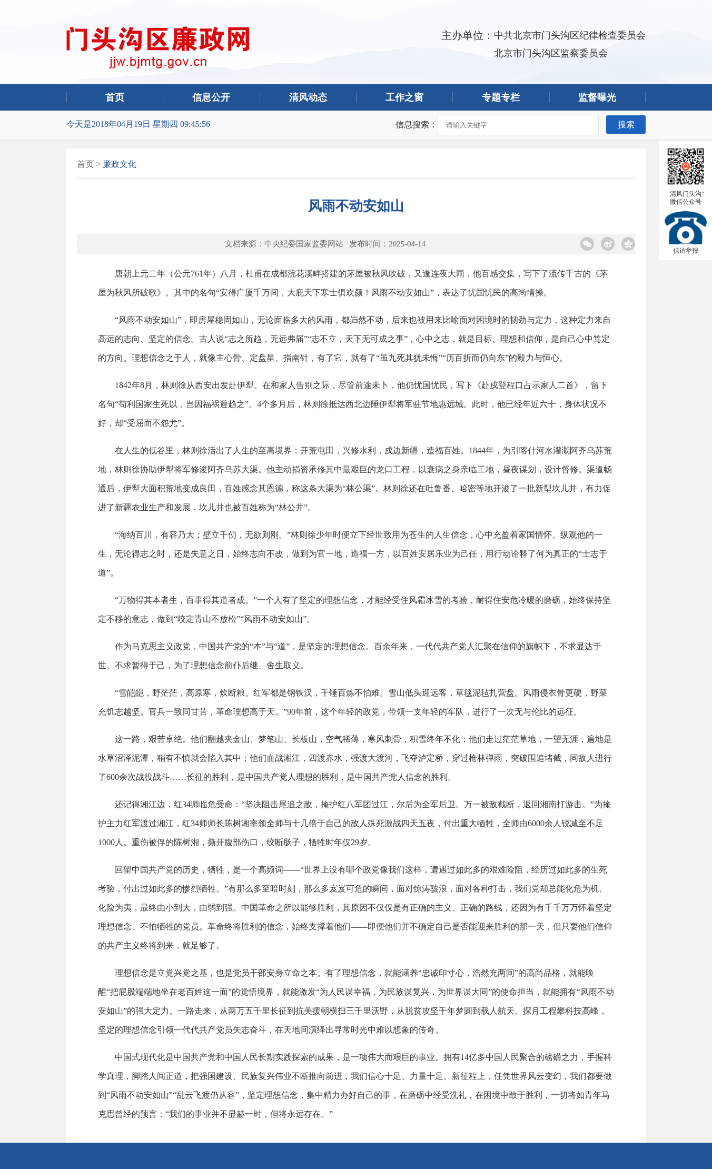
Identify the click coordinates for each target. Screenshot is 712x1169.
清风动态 (308, 97)
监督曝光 (597, 97)
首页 (114, 97)
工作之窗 (404, 97)
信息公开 (211, 97)
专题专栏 (501, 97)
